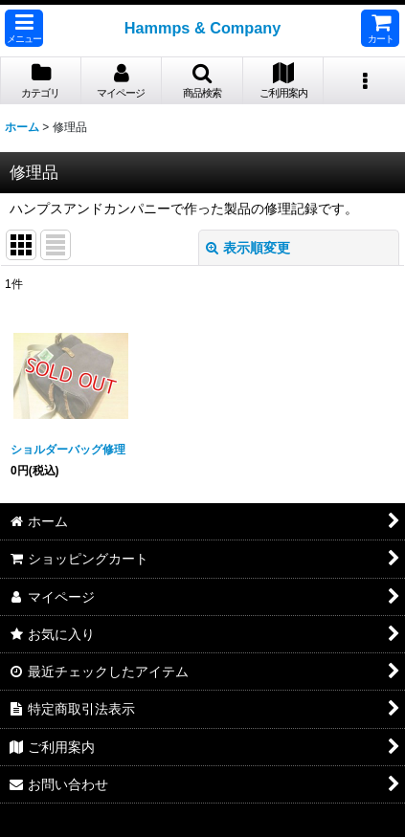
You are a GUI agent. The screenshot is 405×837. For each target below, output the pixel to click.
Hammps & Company (202, 27)
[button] (24, 28)
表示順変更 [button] (248, 247)
